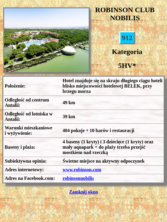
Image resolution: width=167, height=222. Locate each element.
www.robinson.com (82, 169)
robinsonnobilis (78, 178)
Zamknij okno (83, 191)
